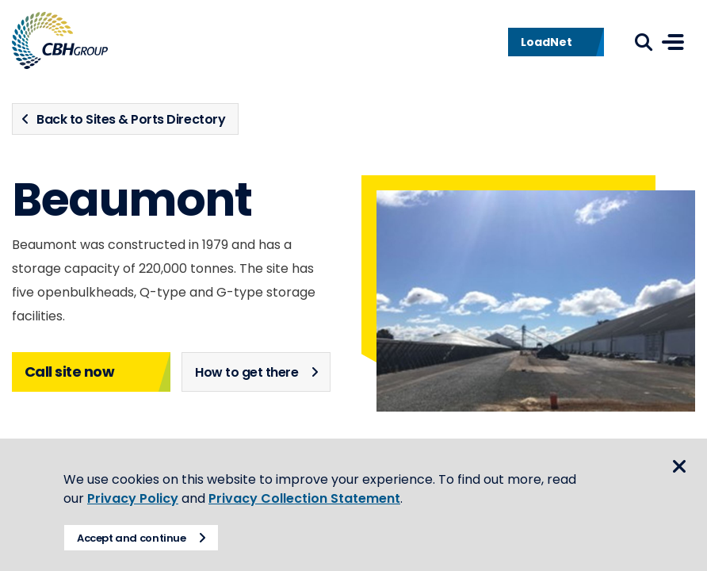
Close (679, 466)
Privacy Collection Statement (304, 498)
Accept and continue (131, 538)
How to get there (246, 372)
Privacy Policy (132, 498)
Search (643, 42)
